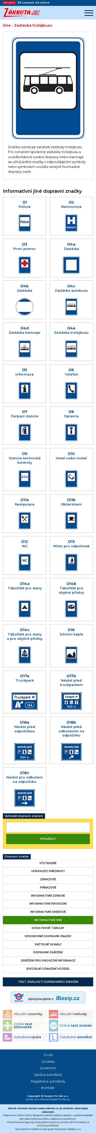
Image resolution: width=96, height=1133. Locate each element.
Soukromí (48, 1068)
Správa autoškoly (48, 1075)
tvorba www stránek (37, 1099)
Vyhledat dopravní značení (24, 816)
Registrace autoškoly (48, 1081)
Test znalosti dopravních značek (48, 982)
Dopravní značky (17, 856)
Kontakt (48, 1088)
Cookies (48, 1062)
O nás (48, 1055)
